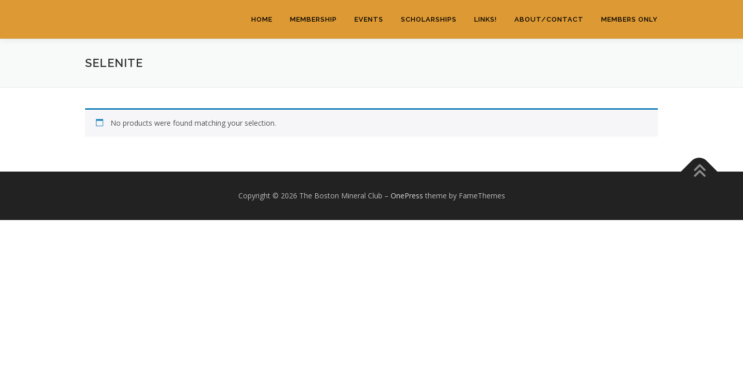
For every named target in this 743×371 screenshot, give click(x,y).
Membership (313, 19)
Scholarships (429, 19)
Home (261, 19)
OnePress (407, 195)
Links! (485, 19)
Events (368, 19)
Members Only (629, 19)
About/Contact (549, 19)
